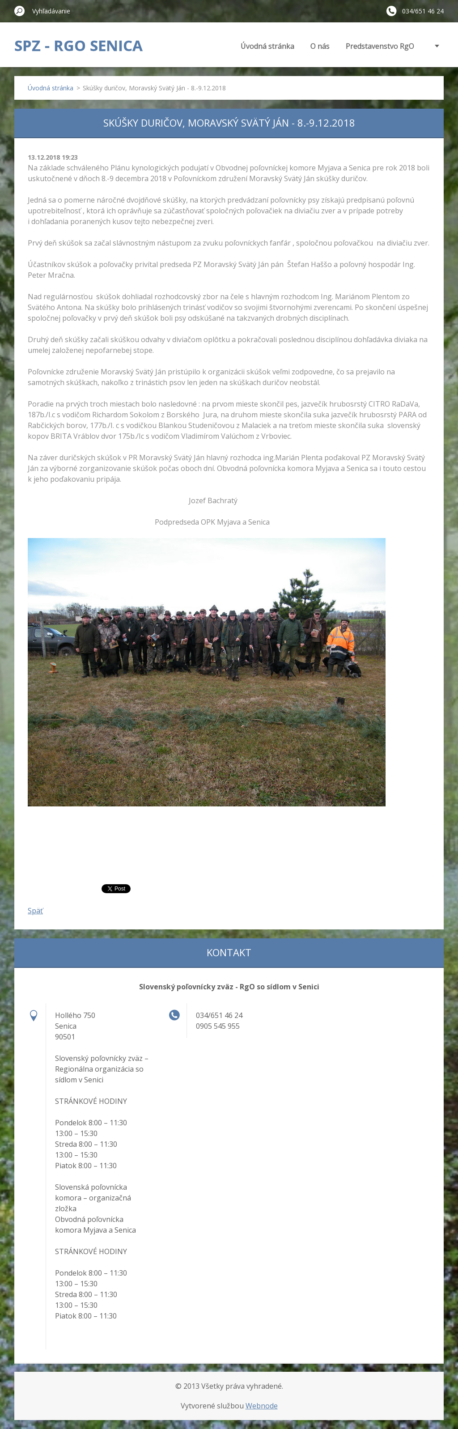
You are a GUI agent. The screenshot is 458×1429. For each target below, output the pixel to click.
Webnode (262, 1406)
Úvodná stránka (267, 46)
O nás (320, 46)
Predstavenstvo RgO (380, 46)
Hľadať (19, 11)
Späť (35, 911)
